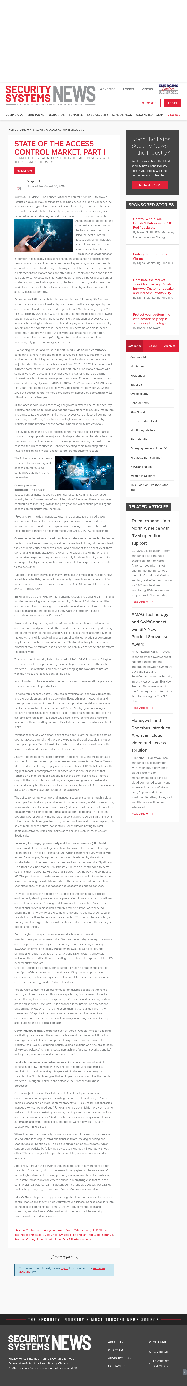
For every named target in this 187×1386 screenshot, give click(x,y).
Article (24, 130)
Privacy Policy (17, 1358)
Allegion (49, 1230)
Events (128, 89)
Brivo (59, 1230)
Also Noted (144, 115)
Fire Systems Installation (146, 457)
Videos (147, 89)
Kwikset (64, 1235)
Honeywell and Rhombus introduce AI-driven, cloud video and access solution (151, 735)
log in (64, 1268)
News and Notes (141, 466)
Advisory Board (120, 1358)
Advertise (108, 89)
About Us (115, 1342)
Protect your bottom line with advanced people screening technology (151, 318)
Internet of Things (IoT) (29, 1235)
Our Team (115, 1350)
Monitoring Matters (142, 430)
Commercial (14, 115)
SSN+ (159, 115)
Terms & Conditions (53, 1358)
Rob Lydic (94, 1235)
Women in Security (142, 475)
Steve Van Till (64, 1239)
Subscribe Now (149, 185)
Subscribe (149, 103)
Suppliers (76, 115)
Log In (172, 103)
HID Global (100, 1230)
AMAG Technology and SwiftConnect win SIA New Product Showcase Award (150, 629)
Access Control (25, 1230)
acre (40, 1230)
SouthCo (107, 1235)
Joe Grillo (51, 1235)
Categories (134, 346)
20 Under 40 (138, 439)
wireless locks (83, 1239)
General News (122, 115)
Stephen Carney (24, 1239)
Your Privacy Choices (55, 1363)
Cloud (68, 1230)
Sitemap (33, 1358)
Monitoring (36, 115)
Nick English (78, 1235)
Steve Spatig (45, 1239)
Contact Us (117, 1366)
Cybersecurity (97, 115)
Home (12, 130)
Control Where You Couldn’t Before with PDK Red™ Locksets (152, 223)
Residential (56, 115)
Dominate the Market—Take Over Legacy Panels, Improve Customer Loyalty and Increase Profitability (153, 286)
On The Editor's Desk (144, 421)
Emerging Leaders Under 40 (148, 448)
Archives (169, 346)
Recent (152, 346)
